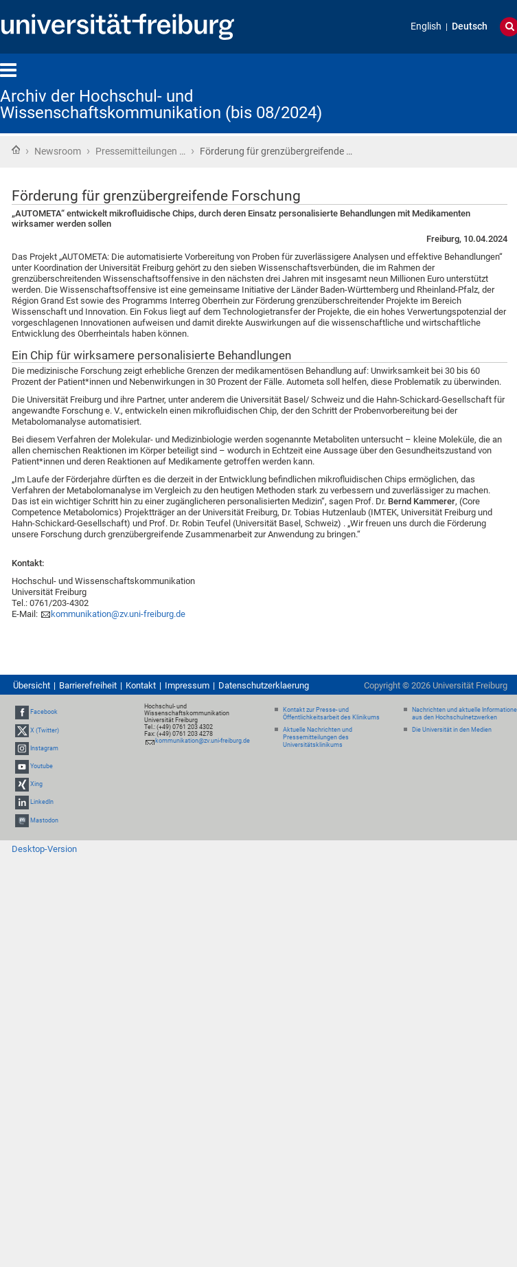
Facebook (44, 712)
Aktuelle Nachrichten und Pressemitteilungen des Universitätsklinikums (317, 737)
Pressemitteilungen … (140, 151)
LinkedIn (42, 802)
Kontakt (141, 685)
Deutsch (469, 26)
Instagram (44, 748)
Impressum (187, 685)
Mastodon (44, 820)
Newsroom (57, 151)
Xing (36, 784)
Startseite (16, 150)
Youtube (41, 766)
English (426, 26)
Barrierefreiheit (88, 685)
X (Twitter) (44, 730)
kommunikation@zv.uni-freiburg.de (118, 614)
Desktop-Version (44, 849)
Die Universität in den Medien (452, 729)
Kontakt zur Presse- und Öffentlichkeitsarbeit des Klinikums (331, 713)
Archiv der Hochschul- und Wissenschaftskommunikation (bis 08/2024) (161, 104)
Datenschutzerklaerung (263, 685)
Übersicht (31, 685)
